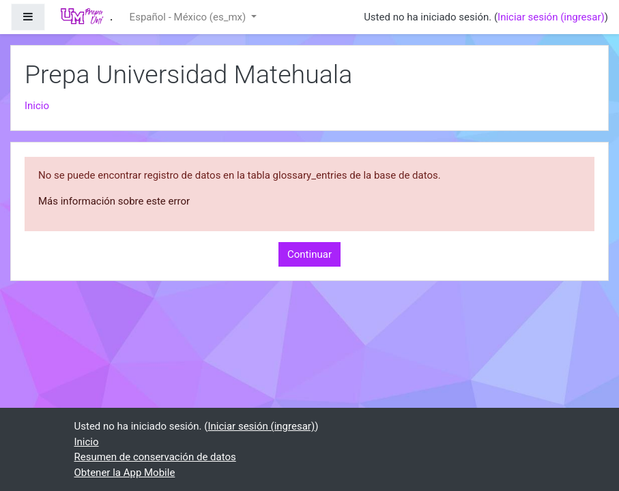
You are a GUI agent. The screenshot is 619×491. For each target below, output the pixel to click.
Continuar (309, 254)
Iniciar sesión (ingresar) (551, 17)
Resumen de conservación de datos (155, 457)
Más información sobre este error (114, 201)
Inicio (37, 106)
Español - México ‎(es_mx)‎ (189, 17)
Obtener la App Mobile (124, 472)
